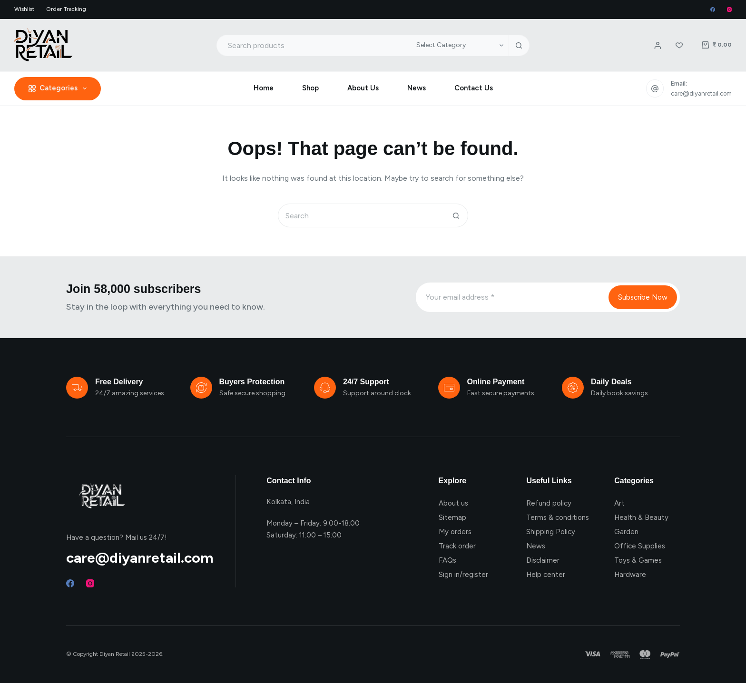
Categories (59, 88)
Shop (310, 88)
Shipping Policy (550, 531)
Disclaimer (543, 560)
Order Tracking (66, 9)
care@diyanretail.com (701, 93)
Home (264, 88)
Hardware (630, 574)
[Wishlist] (679, 45)
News (416, 88)
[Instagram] (729, 9)
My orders (455, 531)
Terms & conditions (557, 517)
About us (453, 503)
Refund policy (548, 503)
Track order (457, 546)
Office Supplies (639, 546)
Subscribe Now (642, 297)
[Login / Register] (657, 45)
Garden (626, 531)
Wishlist (24, 9)
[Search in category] (458, 45)
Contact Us (473, 88)
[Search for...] (312, 45)
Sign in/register (463, 574)
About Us (363, 88)
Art (619, 503)
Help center (545, 574)
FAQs (447, 560)
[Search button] (519, 45)
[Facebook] (712, 9)
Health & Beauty (641, 517)
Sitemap (452, 517)
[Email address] (511, 297)
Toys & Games (638, 560)
